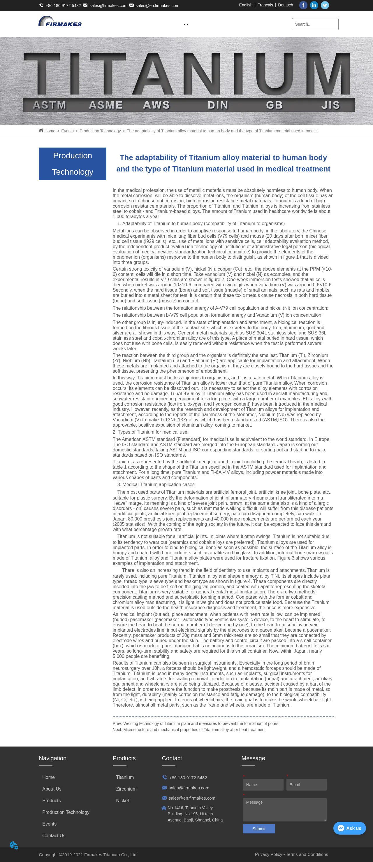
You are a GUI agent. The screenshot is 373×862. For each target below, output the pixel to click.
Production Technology (100, 131)
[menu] (186, 24)
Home (50, 131)
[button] (186, 24)
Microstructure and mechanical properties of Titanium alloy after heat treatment (194, 729)
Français (265, 5)
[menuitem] (186, 24)
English (246, 5)
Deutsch (285, 5)
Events (67, 131)
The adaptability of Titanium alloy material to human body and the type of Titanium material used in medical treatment (232, 131)
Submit (259, 828)
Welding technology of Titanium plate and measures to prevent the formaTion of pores (200, 723)
